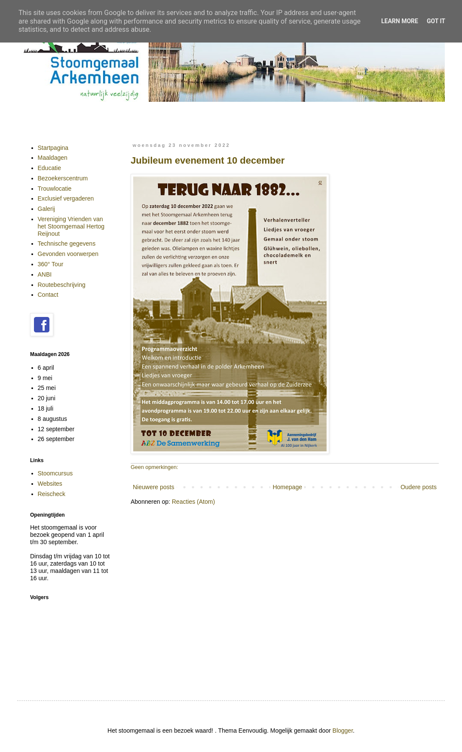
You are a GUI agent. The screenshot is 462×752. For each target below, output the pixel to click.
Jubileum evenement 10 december (208, 160)
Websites (50, 483)
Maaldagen (52, 157)
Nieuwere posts (153, 487)
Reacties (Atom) (193, 501)
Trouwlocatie (55, 188)
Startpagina (53, 147)
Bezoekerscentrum (63, 178)
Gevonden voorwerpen (68, 253)
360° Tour (51, 264)
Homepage (287, 487)
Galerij (46, 208)
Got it (436, 21)
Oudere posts (419, 487)
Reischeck (52, 493)
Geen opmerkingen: (154, 467)
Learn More (399, 21)
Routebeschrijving (62, 284)
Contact (48, 294)
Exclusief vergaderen (66, 198)
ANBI (45, 274)
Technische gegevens (67, 243)
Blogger (343, 730)
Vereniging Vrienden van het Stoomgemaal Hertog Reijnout (71, 226)
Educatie (49, 167)
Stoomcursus (55, 473)
